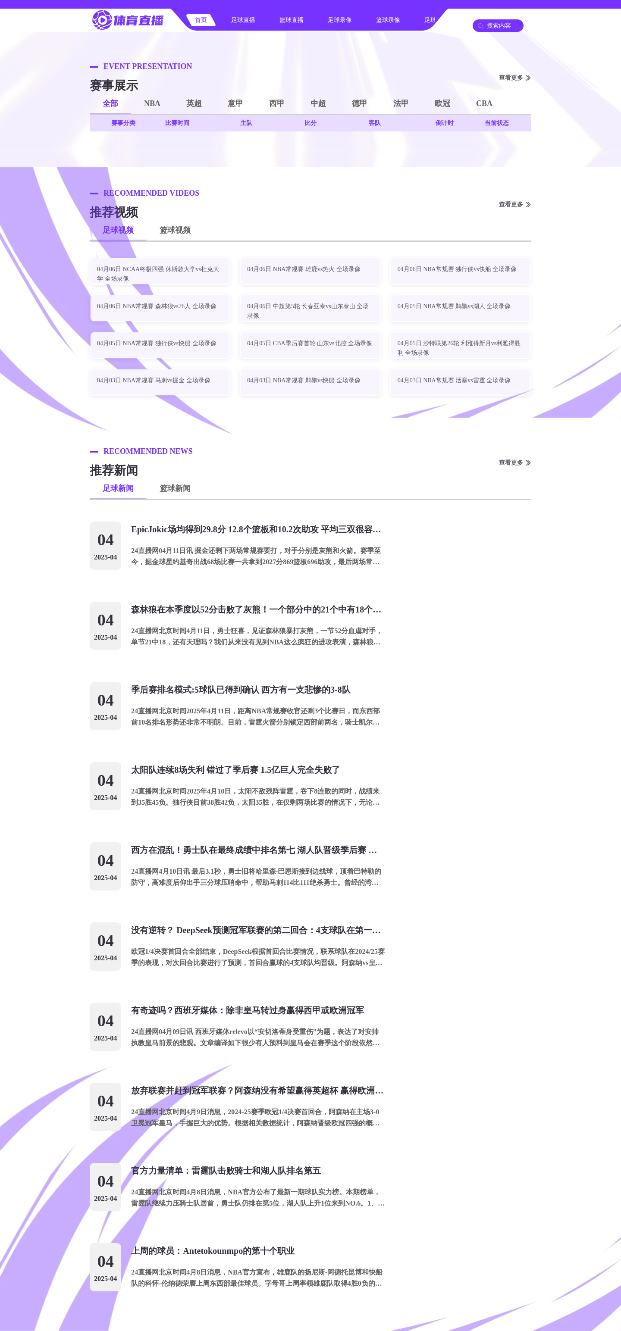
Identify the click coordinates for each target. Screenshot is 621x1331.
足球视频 (118, 230)
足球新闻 (118, 488)
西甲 (277, 103)
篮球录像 (388, 20)
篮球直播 (291, 20)
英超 (194, 103)
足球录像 (340, 20)
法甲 (401, 103)
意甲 (235, 103)
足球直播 (243, 20)
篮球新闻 (175, 488)
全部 (110, 103)
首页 (201, 20)
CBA (484, 103)
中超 (318, 103)
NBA (152, 103)
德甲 (359, 103)
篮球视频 (175, 230)
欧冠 (442, 103)
